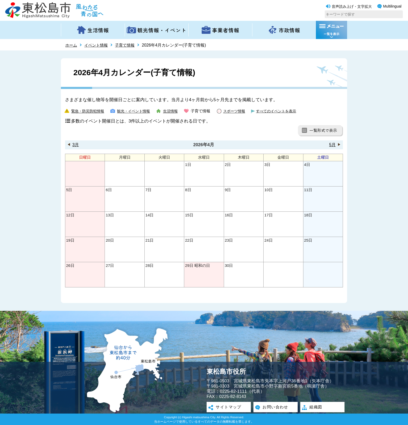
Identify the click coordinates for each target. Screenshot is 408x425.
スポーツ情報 (240, 111)
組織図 (315, 407)
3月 (75, 144)
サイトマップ (229, 407)
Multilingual (389, 6)
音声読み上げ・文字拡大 (349, 6)
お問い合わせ (276, 407)
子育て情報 (127, 45)
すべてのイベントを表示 (284, 111)
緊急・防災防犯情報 (88, 111)
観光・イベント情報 (137, 111)
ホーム (71, 45)
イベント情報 (97, 45)
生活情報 (175, 111)
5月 (332, 144)
